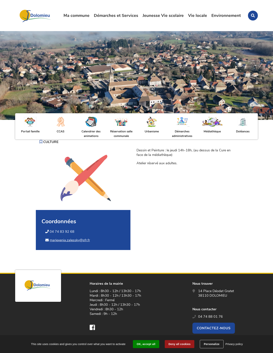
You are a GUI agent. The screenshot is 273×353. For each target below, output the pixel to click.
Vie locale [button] (197, 15)
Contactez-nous (214, 328)
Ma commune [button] (76, 15)
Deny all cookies (180, 344)
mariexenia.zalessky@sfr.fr (70, 240)
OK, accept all (146, 344)
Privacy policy (234, 344)
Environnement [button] (226, 15)
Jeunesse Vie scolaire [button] (163, 15)
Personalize (211, 344)
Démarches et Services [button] (116, 15)
